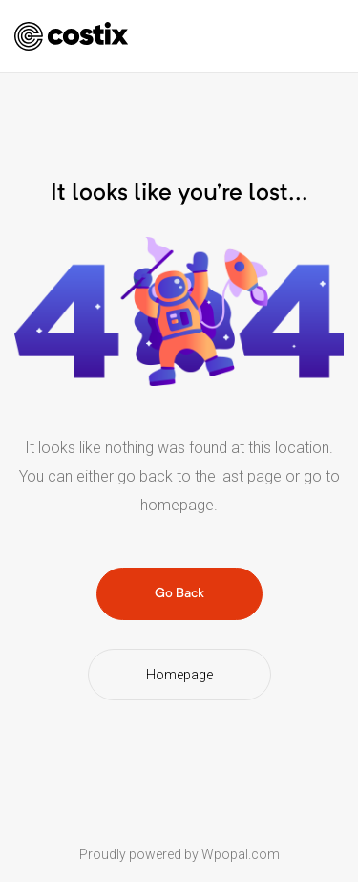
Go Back (179, 593)
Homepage (179, 674)
